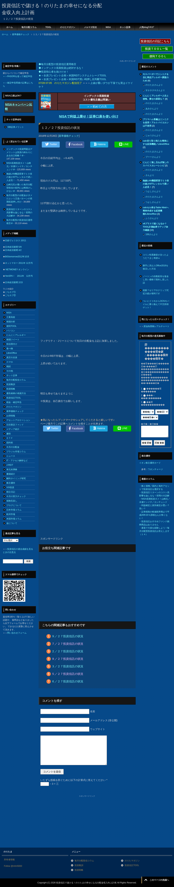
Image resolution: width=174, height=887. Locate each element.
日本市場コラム (14, 510)
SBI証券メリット (16, 127)
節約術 (9, 442)
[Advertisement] (30, 49)
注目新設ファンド (15, 424)
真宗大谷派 (11, 357)
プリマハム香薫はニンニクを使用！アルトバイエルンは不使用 (156, 122)
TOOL (48, 27)
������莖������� (151, 390)
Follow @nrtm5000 (13, 866)
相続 (8, 366)
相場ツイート (12, 339)
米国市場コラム (14, 519)
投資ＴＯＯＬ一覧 (157, 48)
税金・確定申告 (14, 402)
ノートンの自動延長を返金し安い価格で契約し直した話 (156, 279)
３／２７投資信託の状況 (67, 666)
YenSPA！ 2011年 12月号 (19, 276)
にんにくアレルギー (16, 335)
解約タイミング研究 (16, 478)
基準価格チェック (69, 135)
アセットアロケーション (18, 420)
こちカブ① (10, 292)
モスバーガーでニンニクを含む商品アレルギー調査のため (156, 77)
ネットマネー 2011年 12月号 (19, 263)
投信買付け (11, 344)
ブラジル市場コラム (16, 451)
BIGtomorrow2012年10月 (17, 256)
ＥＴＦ (9, 438)
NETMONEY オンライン (17, 269)
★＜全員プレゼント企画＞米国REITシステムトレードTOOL (72, 75)
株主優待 (10, 483)
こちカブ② (10, 295)
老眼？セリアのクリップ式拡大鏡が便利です (156, 292)
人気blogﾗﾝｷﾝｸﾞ (146, 27)
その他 (9, 371)
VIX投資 (10, 487)
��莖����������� (153, 403)
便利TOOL (11, 326)
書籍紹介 (10, 474)
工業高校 (10, 317)
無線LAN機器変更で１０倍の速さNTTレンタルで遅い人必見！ (19, 177)
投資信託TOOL (13, 398)
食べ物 (9, 348)
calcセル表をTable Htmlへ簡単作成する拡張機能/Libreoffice (156, 210)
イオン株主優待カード (150, 463)
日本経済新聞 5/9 (13, 247)
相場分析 (10, 321)
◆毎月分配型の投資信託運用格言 (57, 64)
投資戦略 (10, 389)
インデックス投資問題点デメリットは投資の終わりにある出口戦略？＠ (19, 152)
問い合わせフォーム (17, 633)
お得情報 (10, 415)
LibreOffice (11, 353)
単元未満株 (11, 469)
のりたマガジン (67, 27)
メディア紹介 (12, 429)
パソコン (10, 330)
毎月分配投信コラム (16, 380)
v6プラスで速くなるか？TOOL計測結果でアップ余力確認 (155, 226)
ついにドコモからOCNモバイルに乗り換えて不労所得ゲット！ (156, 304)
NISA (108, 27)
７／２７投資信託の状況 (67, 643)
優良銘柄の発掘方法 (16, 393)
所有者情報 (9, 859)
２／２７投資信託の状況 (67, 651)
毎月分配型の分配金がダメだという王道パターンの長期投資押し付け (19, 198)
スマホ (9, 362)
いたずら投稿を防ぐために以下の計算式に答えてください (73, 780)
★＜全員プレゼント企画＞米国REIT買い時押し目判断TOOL (72, 79)
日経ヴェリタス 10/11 (15, 240)
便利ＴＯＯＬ (158, 56)
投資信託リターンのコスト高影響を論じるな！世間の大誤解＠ (19, 212)
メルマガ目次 (90, 27)
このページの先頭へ (159, 880)
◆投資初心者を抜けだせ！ (54, 71)
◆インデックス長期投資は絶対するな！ (61, 67)
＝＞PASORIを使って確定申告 (17, 76)
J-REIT (9, 465)
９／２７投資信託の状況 (67, 636)
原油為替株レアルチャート (156, 326)
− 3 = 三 (49, 783)
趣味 (8, 433)
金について (11, 523)
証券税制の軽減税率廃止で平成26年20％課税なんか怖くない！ (154, 515)
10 (152, 230)
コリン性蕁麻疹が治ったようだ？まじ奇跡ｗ (156, 256)
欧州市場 (10, 514)
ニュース (10, 456)
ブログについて (14, 505)
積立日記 (10, 492)
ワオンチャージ (155, 469)
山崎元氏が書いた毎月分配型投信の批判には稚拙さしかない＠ (19, 187)
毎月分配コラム (29, 27)
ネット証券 (125, 27)
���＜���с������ (151, 397)
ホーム (9, 27)
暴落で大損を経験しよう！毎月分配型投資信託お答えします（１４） (154, 531)
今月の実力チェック (16, 496)
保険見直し (11, 501)
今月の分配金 (12, 447)
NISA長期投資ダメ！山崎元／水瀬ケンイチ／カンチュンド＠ (19, 166)
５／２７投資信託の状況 (67, 673)
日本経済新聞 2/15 (14, 282)
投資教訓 (10, 384)
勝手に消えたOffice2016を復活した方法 (155, 267)
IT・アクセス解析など (17, 460)
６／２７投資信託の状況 (67, 681)
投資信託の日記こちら (155, 41)
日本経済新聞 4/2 (13, 250)
